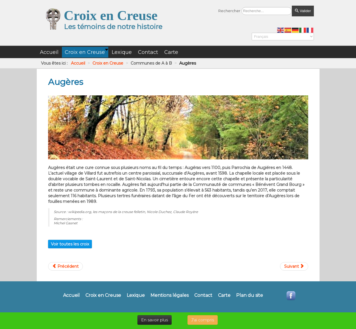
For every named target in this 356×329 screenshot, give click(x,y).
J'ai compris (202, 320)
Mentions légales (169, 295)
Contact (203, 295)
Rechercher (229, 10)
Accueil (71, 295)
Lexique (136, 295)
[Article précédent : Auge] (65, 266)
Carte (224, 295)
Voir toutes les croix (70, 244)
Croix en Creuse (103, 295)
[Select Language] (283, 36)
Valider (303, 11)
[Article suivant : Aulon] (294, 266)
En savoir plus (154, 320)
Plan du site (249, 295)
